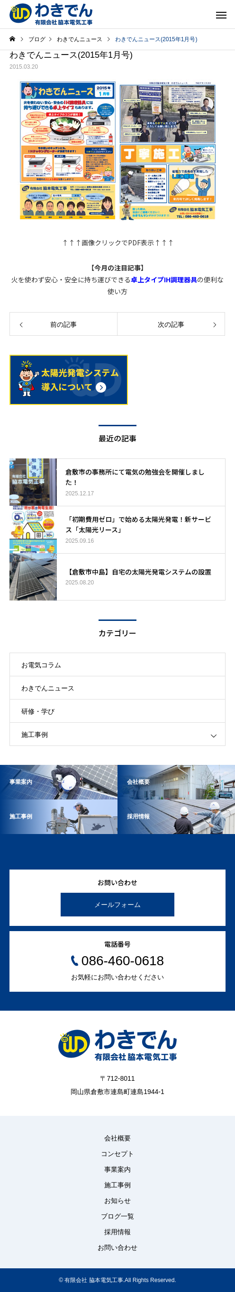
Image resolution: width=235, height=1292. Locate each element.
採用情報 (117, 1232)
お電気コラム (41, 665)
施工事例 (34, 734)
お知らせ (117, 1200)
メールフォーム (117, 904)
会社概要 (117, 1138)
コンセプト (117, 1153)
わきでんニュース (47, 688)
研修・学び (37, 711)
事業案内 (117, 1169)
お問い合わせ (117, 1247)
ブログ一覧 (117, 1216)
